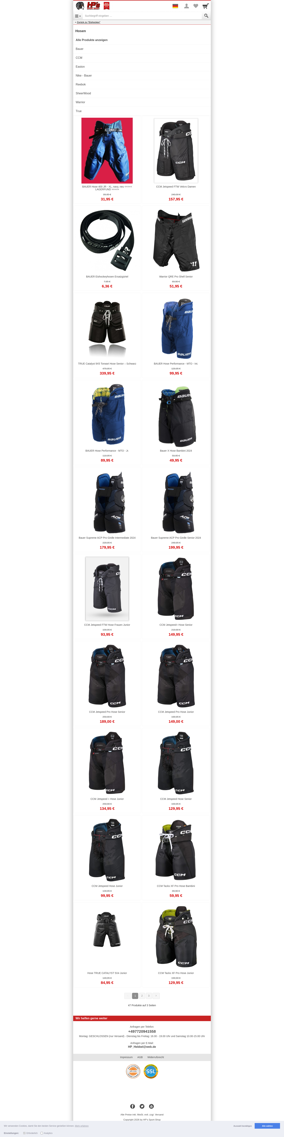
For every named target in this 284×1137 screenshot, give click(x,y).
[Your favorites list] (195, 6)
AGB (140, 1057)
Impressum (126, 1057)
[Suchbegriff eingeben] (142, 15)
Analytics (48, 1133)
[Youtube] (151, 1106)
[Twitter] (142, 1106)
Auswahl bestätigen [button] (242, 1126)
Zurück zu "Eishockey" (88, 22)
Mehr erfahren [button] (82, 1126)
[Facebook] (132, 1106)
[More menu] (186, 6)
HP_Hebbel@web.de (142, 1046)
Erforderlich (31, 1133)
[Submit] (206, 15)
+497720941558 (142, 1031)
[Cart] (206, 6)
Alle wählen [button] (267, 1126)
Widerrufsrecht (155, 1057)
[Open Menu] (78, 16)
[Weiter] (156, 996)
